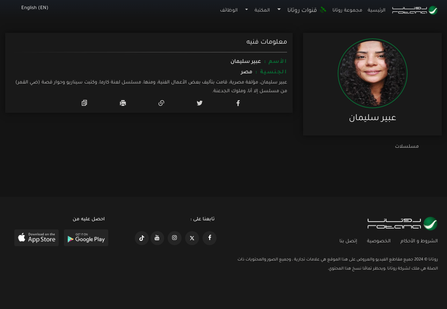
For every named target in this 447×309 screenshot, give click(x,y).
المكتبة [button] (262, 10)
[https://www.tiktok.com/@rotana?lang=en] (142, 238)
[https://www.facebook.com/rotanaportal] (210, 238)
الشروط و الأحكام (419, 241)
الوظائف (229, 10)
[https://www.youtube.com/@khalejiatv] (157, 238)
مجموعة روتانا (347, 10)
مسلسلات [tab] (407, 146)
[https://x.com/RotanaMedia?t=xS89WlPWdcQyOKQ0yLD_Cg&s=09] (192, 238)
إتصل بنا (348, 241)
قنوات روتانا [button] (307, 11)
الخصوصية (379, 241)
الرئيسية (377, 10)
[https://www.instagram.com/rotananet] (175, 238)
